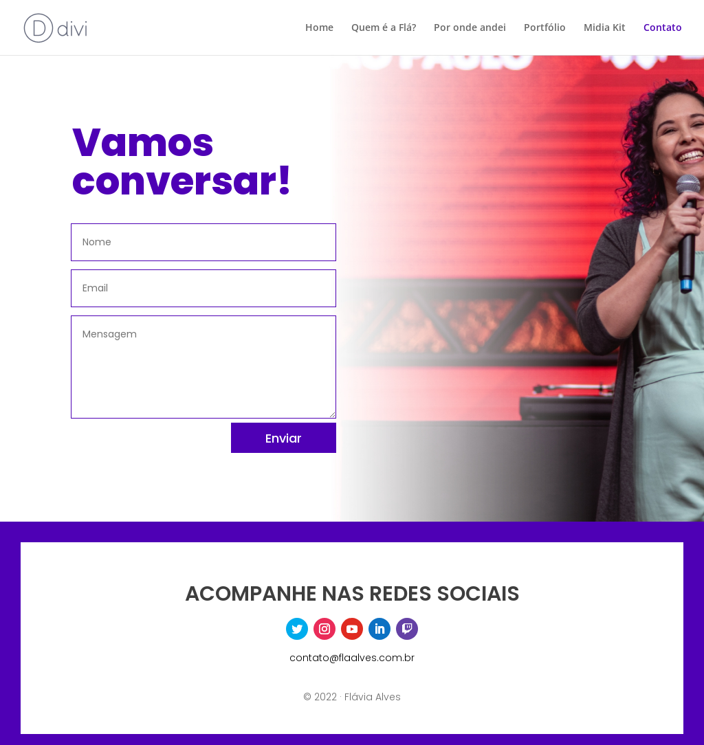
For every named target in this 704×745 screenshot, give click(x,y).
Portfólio (545, 28)
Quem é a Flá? (383, 28)
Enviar (283, 438)
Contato (663, 28)
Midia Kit (605, 28)
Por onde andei (470, 28)
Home (319, 28)
